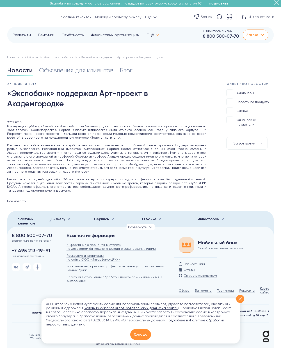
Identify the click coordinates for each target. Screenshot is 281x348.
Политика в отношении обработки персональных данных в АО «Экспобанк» (114, 279)
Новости (20, 70)
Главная (13, 57)
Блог (126, 70)
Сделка (237, 111)
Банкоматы (203, 290)
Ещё (150, 35)
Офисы (184, 290)
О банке (31, 57)
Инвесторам (211, 219)
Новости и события (58, 57)
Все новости (17, 201)
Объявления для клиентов (76, 70)
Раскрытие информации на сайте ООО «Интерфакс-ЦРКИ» (93, 257)
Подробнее (220, 3)
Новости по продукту (247, 101)
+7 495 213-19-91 (31, 251)
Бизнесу (60, 219)
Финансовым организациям (115, 35)
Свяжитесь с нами (218, 31)
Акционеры (240, 92)
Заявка (256, 35)
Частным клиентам (76, 17)
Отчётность (73, 35)
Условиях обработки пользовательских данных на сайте (131, 308)
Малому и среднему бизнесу (118, 17)
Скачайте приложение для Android (221, 248)
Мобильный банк (217, 243)
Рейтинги (46, 35)
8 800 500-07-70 (221, 36)
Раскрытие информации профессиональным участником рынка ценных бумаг (115, 268)
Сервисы (104, 219)
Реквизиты (22, 35)
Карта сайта (264, 290)
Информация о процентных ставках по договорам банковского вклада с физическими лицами (111, 246)
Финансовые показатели (241, 121)
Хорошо (140, 334)
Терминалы (225, 290)
